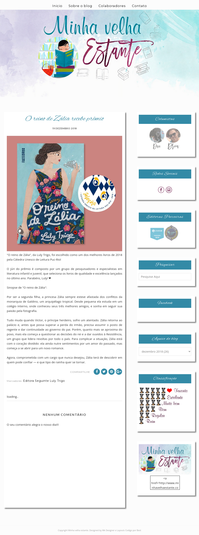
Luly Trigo (57, 381)
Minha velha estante (78, 530)
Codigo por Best (133, 530)
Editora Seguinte (36, 381)
